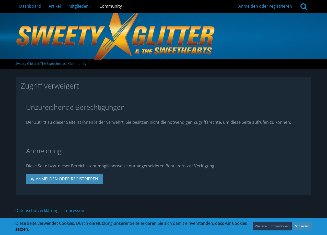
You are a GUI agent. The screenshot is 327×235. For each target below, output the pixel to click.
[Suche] (304, 6)
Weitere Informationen (272, 226)
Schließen (302, 226)
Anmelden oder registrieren (265, 6)
